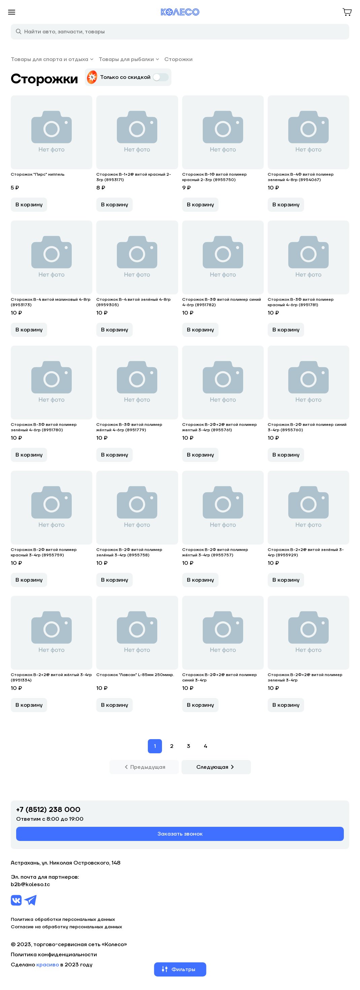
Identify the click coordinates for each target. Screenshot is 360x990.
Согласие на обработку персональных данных (66, 927)
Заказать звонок (180, 834)
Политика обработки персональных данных (63, 919)
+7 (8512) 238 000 (48, 810)
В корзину (28, 204)
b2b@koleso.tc (30, 884)
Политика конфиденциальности (54, 954)
